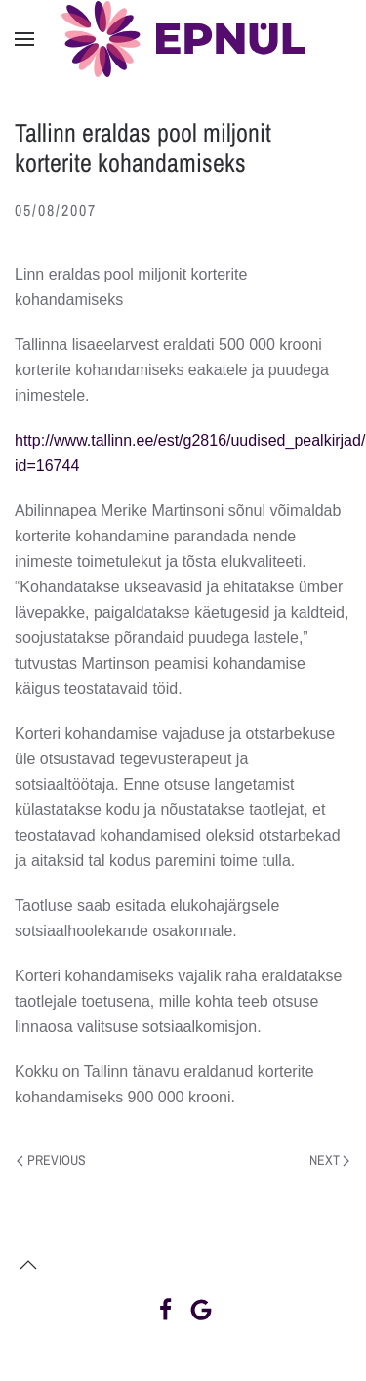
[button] (24, 39)
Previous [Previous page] (51, 1160)
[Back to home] (183, 39)
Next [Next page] (329, 1160)
